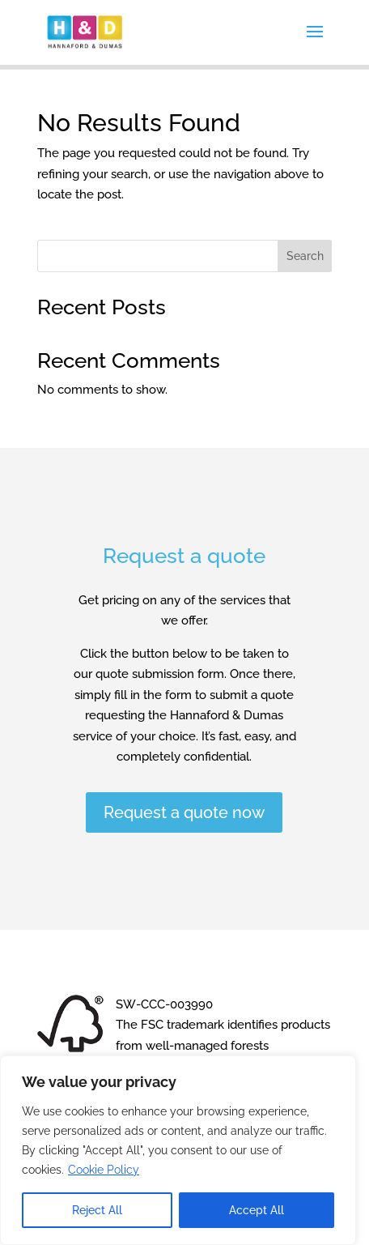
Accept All (256, 1210)
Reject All (97, 1210)
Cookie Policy (103, 1169)
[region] (178, 1150)
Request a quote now (184, 812)
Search (305, 255)
